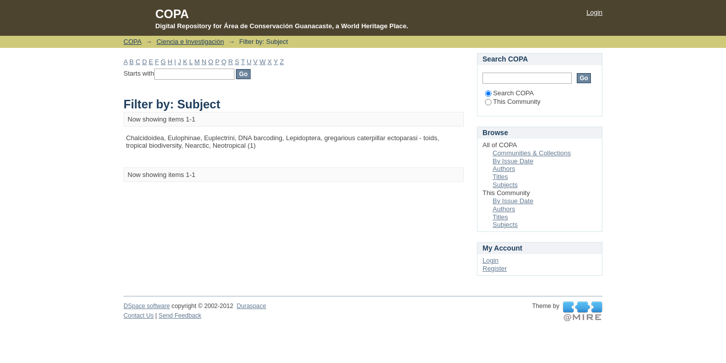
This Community (512, 101)
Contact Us (139, 315)
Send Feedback (180, 315)
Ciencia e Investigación (190, 41)
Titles (500, 176)
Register (494, 268)
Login (594, 12)
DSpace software (147, 306)
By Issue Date (513, 161)
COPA (132, 41)
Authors (504, 168)
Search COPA (509, 93)
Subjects (505, 185)
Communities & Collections (532, 153)
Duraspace (251, 306)
